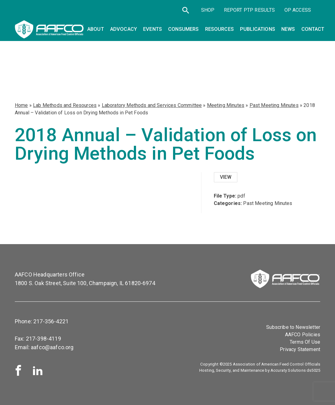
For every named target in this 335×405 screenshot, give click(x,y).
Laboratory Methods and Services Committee (152, 105)
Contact (313, 29)
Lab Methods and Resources (65, 105)
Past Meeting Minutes (274, 105)
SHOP (208, 10)
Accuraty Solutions (288, 370)
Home (21, 105)
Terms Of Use (305, 342)
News (288, 29)
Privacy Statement (300, 349)
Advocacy (123, 29)
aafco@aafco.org (52, 347)
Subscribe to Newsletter (293, 327)
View (226, 177)
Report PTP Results (249, 10)
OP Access (297, 10)
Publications (257, 29)
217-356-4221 (50, 321)
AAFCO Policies (302, 335)
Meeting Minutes (225, 105)
